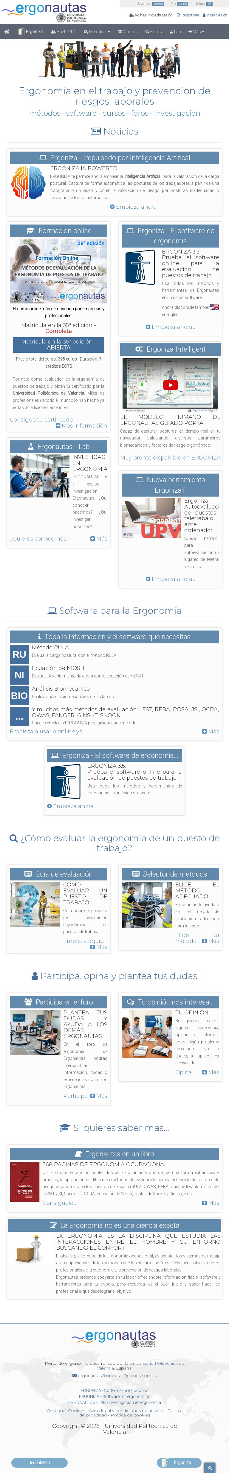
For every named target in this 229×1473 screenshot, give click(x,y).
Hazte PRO (64, 31)
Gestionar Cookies (66, 1410)
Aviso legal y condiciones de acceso (126, 1410)
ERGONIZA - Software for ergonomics (114, 1396)
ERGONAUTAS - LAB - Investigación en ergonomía (114, 1402)
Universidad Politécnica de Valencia (141, 1365)
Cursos (127, 31)
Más (196, 31)
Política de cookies (130, 1415)
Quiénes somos (140, 1375)
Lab (175, 31)
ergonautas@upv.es (96, 1375)
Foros (153, 31)
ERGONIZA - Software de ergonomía (114, 1390)
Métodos (97, 31)
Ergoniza (30, 31)
